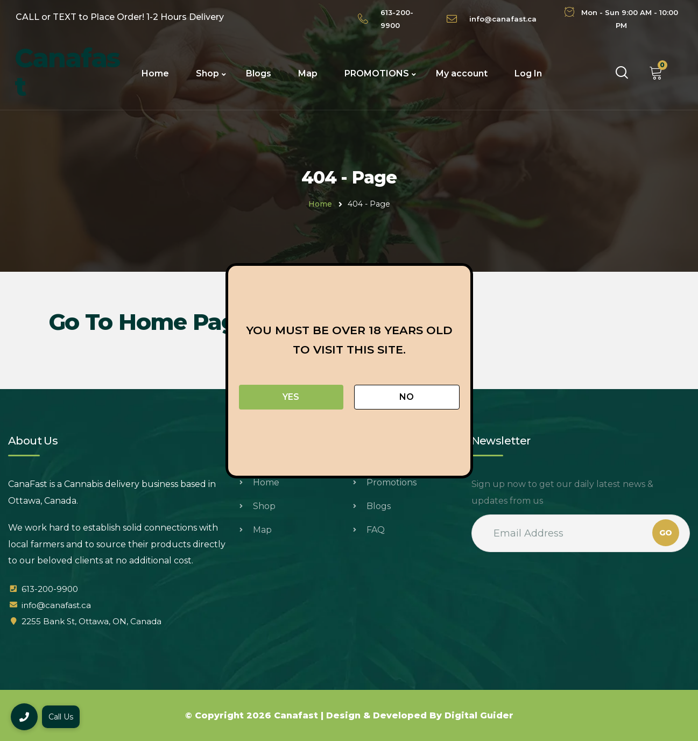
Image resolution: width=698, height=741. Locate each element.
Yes (291, 397)
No (406, 397)
